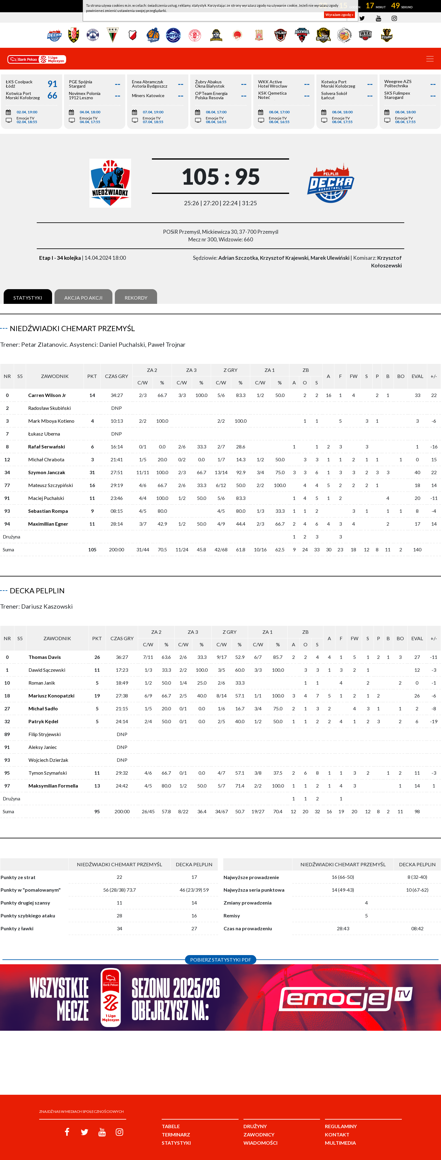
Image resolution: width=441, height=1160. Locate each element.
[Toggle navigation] (430, 59)
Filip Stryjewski (44, 724)
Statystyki (27, 297)
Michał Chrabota (46, 454)
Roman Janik (41, 673)
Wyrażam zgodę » (339, 15)
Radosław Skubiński (49, 403)
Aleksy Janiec (42, 737)
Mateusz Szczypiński (50, 480)
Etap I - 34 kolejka (60, 258)
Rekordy (136, 297)
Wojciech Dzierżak (48, 750)
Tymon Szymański (47, 763)
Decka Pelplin (37, 585)
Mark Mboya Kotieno (51, 416)
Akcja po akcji (83, 297)
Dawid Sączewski (46, 660)
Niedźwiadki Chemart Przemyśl (72, 328)
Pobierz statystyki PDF (220, 950)
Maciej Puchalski (46, 493)
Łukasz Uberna (44, 429)
